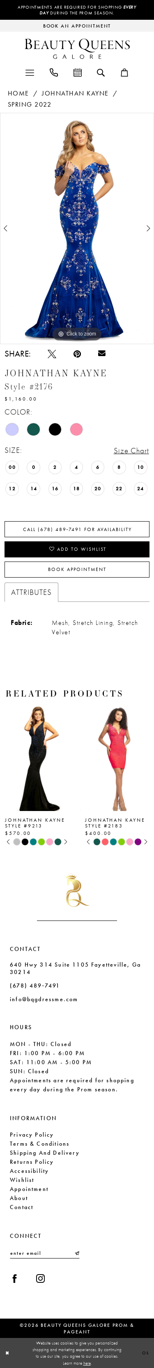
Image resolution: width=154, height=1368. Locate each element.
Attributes (31, 592)
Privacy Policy (32, 1134)
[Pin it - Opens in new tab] (77, 354)
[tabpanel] (77, 228)
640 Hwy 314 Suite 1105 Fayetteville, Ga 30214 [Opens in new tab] (75, 968)
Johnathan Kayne (75, 93)
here (87, 1363)
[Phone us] (54, 72)
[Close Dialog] (7, 1353)
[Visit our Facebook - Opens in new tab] (14, 1278)
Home (18, 93)
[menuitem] (30, 72)
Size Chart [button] (131, 450)
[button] (30, 72)
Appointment (29, 1189)
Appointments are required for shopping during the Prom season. (77, 10)
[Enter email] (45, 1253)
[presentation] (37, 757)
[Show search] (101, 72)
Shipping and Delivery (45, 1152)
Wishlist (22, 1180)
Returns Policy (32, 1161)
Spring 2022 (30, 104)
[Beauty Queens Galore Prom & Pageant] (77, 49)
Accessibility (29, 1171)
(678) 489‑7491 (35, 985)
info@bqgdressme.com (44, 999)
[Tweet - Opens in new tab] (52, 354)
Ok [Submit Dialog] (145, 1353)
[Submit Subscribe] (76, 1253)
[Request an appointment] (77, 26)
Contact (21, 1207)
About (19, 1198)
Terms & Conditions (39, 1143)
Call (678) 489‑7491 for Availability (77, 529)
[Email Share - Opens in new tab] (102, 354)
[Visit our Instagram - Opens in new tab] (40, 1278)
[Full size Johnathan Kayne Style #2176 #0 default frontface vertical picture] (77, 228)
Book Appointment (77, 569)
